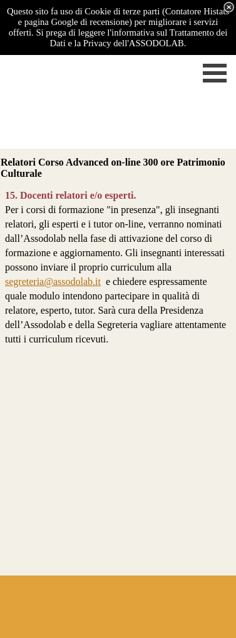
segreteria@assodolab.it (53, 281)
